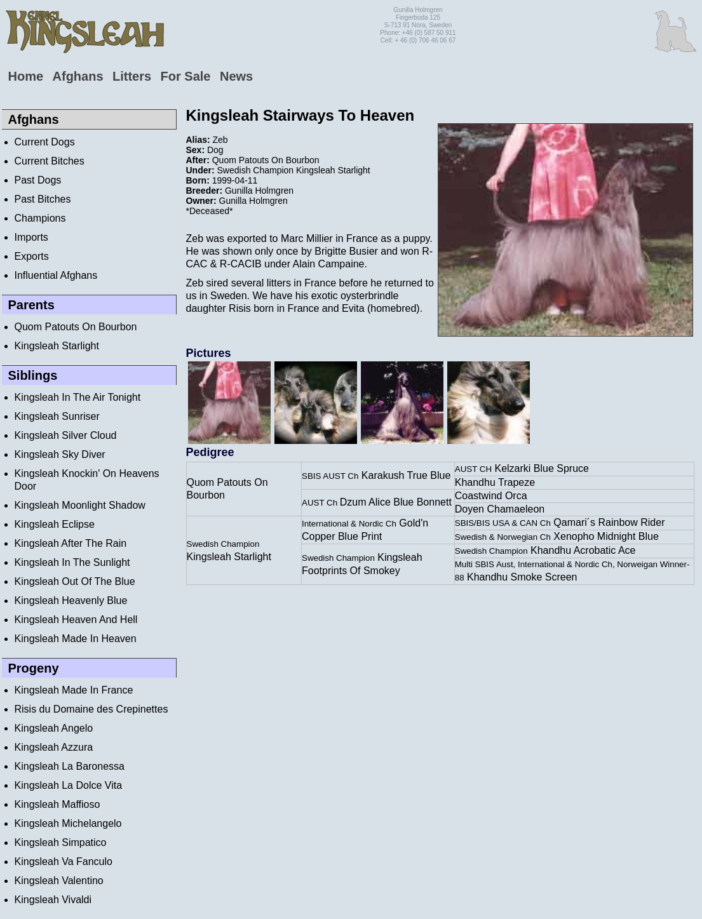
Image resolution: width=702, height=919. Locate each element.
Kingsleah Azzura (54, 747)
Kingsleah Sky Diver (60, 454)
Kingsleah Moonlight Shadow (80, 505)
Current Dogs (45, 142)
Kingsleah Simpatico (61, 842)
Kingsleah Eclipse (55, 524)
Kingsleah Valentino (59, 880)
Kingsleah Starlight (57, 345)
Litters (131, 76)
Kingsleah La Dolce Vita (69, 785)
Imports (31, 237)
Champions (40, 218)
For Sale (186, 76)
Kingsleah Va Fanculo (63, 861)
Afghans (78, 76)
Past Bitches (43, 199)
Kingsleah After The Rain (71, 543)
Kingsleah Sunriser (57, 416)
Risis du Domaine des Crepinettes (91, 709)
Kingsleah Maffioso (57, 804)
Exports (32, 256)
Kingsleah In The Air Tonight (78, 397)
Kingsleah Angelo (54, 728)
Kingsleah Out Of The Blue (75, 581)
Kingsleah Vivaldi (53, 899)
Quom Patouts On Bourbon (76, 326)
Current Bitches (49, 161)
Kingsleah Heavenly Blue (71, 600)
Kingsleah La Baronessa (70, 766)
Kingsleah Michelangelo (68, 823)
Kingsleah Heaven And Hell (76, 619)
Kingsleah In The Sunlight (72, 562)
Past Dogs (38, 180)
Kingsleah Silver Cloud (66, 435)
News (236, 76)
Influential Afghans (56, 275)
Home (26, 76)
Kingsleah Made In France (74, 690)
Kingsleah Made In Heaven (76, 638)
